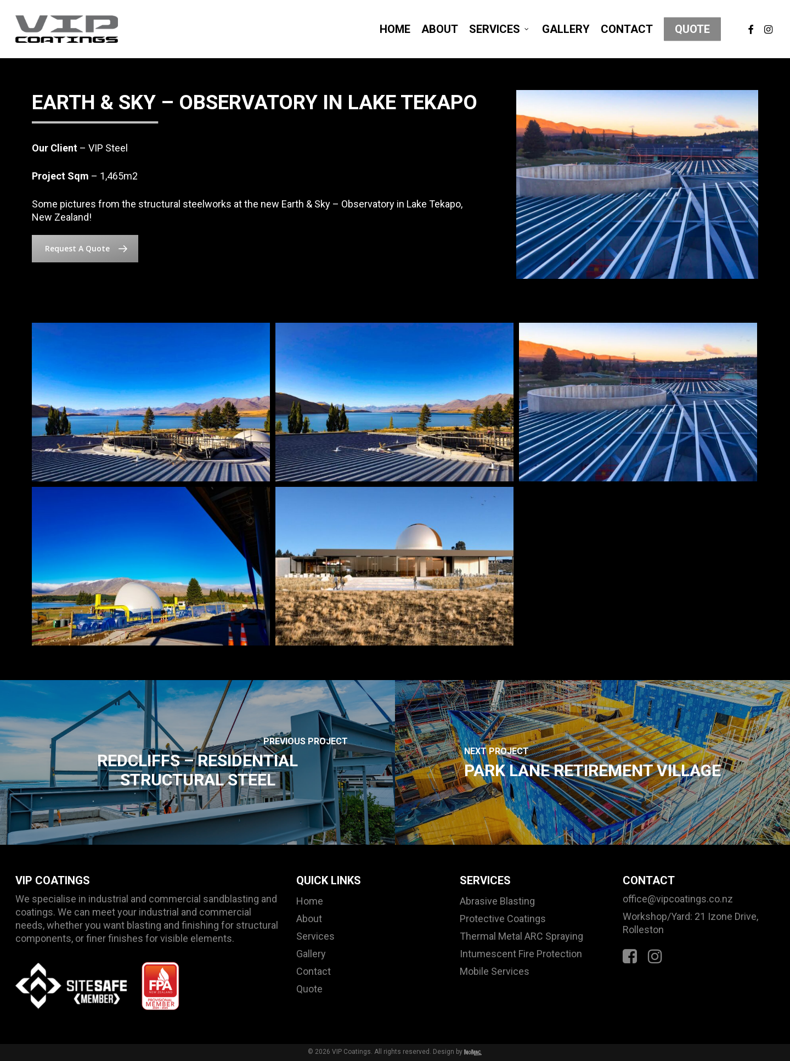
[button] (85, 248)
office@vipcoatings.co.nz (678, 899)
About (309, 918)
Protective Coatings (503, 918)
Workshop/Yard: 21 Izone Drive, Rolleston (690, 923)
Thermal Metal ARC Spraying (521, 936)
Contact (313, 971)
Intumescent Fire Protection (521, 953)
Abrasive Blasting (497, 901)
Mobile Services (494, 971)
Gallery (311, 953)
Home (309, 901)
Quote (309, 989)
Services (315, 936)
